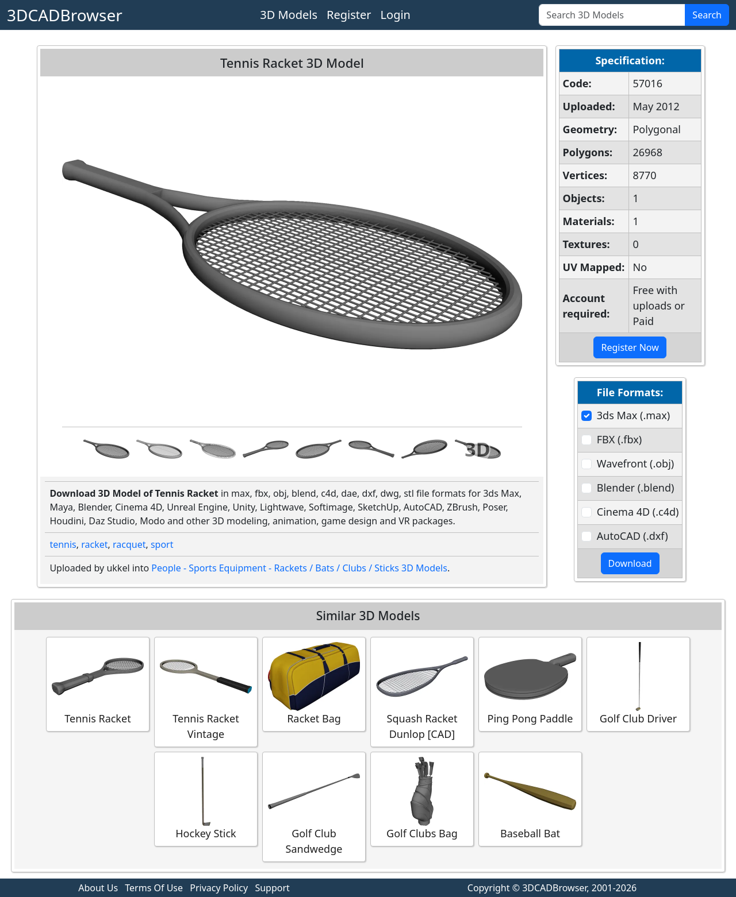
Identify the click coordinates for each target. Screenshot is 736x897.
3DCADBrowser (64, 15)
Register (349, 14)
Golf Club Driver (638, 683)
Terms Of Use (154, 887)
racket (94, 544)
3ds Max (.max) (633, 415)
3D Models (288, 14)
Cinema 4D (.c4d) (638, 512)
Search (707, 15)
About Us (98, 887)
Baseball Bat (530, 798)
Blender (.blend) (635, 487)
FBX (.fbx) (619, 439)
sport (162, 544)
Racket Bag (314, 683)
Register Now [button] (629, 347)
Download (630, 563)
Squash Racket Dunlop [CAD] (422, 691)
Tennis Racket (98, 683)
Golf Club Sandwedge (314, 806)
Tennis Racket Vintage (206, 691)
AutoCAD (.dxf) (632, 536)
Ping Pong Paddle (530, 683)
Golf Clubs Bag (422, 798)
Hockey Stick (206, 798)
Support (272, 887)
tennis (62, 544)
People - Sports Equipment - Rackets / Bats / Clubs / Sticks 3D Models (299, 568)
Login (396, 14)
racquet (129, 544)
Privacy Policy (219, 887)
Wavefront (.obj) (635, 463)
